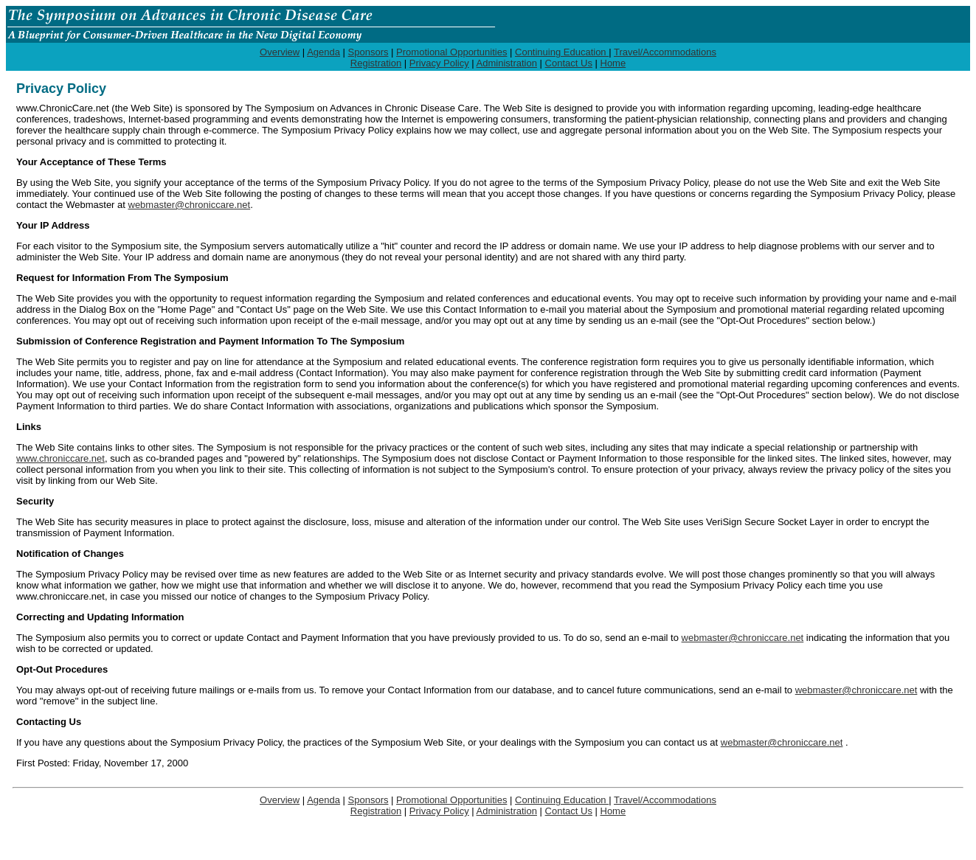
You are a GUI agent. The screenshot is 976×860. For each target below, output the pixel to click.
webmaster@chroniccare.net (189, 204)
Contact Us (568, 63)
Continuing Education (562, 52)
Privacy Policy (439, 63)
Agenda (323, 52)
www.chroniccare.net (60, 458)
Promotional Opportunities (451, 52)
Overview (280, 52)
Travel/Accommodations (665, 52)
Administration (507, 63)
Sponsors (368, 52)
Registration (375, 63)
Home (613, 63)
